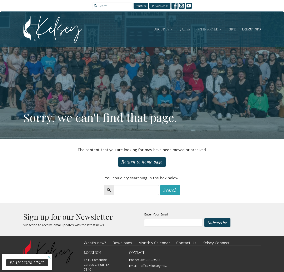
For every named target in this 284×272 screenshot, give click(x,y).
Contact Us (186, 242)
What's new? (95, 242)
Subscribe (217, 222)
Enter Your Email (156, 214)
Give (232, 29)
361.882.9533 (159, 6)
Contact (141, 6)
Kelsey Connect (216, 242)
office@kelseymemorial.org (155, 265)
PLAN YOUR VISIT (27, 262)
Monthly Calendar (154, 242)
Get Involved (209, 29)
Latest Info (251, 29)
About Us (164, 29)
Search (170, 190)
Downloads (122, 242)
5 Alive (185, 29)
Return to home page (142, 162)
